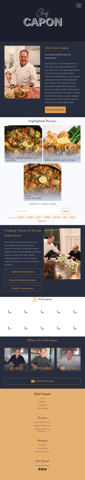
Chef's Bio (42, 401)
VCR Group (42, 408)
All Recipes (42, 445)
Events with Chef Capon (42, 422)
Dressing (21, 217)
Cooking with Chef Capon (42, 425)
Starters (47, 217)
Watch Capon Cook (42, 451)
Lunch (38, 217)
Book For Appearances (22, 288)
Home (43, 398)
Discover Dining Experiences (22, 280)
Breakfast (57, 217)
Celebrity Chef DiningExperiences (42, 430)
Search (65, 211)
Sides (65, 217)
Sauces (72, 217)
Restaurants (42, 405)
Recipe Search (42, 448)
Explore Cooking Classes (22, 272)
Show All (42, 221)
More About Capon (55, 110)
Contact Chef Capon (42, 381)
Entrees (9, 156)
